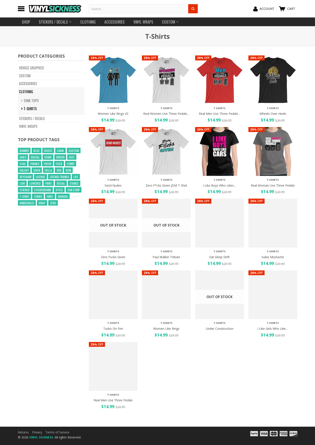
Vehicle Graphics (31, 67)
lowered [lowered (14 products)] (35, 183)
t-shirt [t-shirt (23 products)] (24, 196)
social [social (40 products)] (61, 183)
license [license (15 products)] (40, 176)
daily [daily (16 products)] (23, 157)
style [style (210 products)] (59, 189)
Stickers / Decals (32, 118)
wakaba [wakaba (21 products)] (63, 196)
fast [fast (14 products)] (72, 157)
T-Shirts (30, 108)
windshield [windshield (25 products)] (27, 203)
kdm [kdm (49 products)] (68, 170)
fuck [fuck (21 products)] (59, 163)
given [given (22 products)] (36, 170)
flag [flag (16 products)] (23, 163)
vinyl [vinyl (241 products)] (50, 196)
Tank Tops (31, 100)
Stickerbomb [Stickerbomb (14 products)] (42, 189)
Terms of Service (57, 432)
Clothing (26, 91)
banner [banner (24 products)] (24, 150)
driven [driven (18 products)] (60, 157)
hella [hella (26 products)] (48, 170)
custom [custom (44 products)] (74, 150)
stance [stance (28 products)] (74, 183)
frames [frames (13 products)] (34, 163)
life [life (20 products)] (76, 176)
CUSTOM (25, 75)
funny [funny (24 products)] (70, 163)
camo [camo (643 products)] (60, 150)
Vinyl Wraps (28, 126)
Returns (23, 432)
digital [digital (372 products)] (35, 157)
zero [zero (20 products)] (53, 203)
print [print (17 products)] (48, 183)
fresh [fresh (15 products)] (47, 163)
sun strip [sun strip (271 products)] (73, 189)
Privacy (37, 432)
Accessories (28, 83)
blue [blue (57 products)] (36, 150)
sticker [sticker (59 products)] (24, 189)
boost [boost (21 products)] (48, 150)
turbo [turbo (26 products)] (38, 196)
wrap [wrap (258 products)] (42, 203)
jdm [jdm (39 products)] (59, 170)
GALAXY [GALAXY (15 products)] (24, 170)
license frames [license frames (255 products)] (59, 176)
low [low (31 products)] (22, 183)
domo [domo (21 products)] (48, 157)
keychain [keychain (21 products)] (25, 176)
